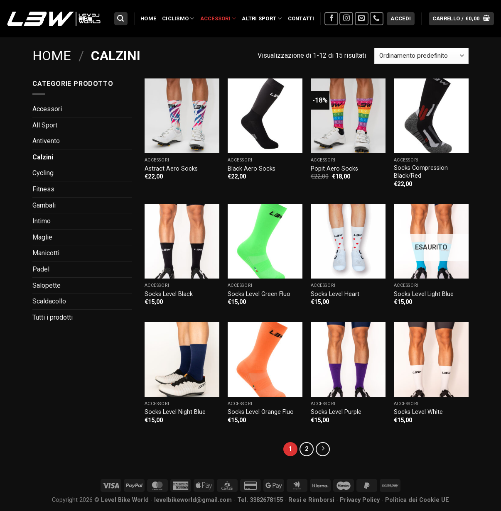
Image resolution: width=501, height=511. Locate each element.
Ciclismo (178, 18)
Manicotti (45, 253)
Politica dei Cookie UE (417, 500)
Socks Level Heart (335, 294)
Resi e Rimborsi (311, 500)
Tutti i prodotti (52, 317)
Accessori (218, 18)
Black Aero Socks (251, 168)
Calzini (42, 157)
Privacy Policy (360, 500)
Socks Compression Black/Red (421, 171)
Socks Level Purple (336, 412)
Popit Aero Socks (334, 168)
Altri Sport (262, 18)
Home (148, 18)
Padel (40, 269)
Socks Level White (418, 412)
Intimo (41, 221)
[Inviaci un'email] (361, 19)
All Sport (44, 125)
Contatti (301, 18)
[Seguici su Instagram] (346, 19)
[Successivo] (323, 449)
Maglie (42, 237)
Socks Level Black (169, 294)
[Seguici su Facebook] (331, 19)
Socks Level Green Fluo (259, 294)
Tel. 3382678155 (260, 500)
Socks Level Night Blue (175, 412)
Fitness (43, 189)
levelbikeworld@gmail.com (193, 500)
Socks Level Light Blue (424, 294)
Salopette (46, 285)
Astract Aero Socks (171, 168)
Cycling (43, 173)
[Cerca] (121, 19)
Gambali (44, 205)
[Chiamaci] (376, 19)
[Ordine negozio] (421, 56)
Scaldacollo (49, 301)
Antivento (46, 141)
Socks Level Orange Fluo (261, 412)
